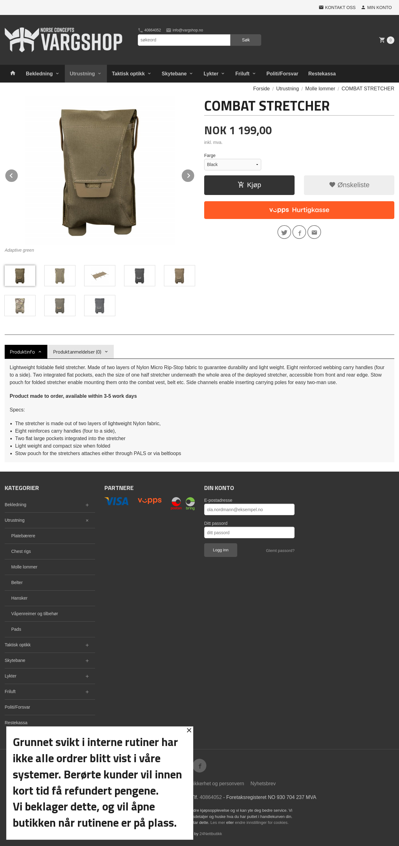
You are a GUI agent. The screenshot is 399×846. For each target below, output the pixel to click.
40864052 (149, 30)
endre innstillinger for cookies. (262, 822)
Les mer (218, 822)
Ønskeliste (349, 185)
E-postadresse (218, 500)
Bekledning (39, 73)
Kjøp (249, 185)
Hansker (19, 598)
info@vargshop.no (184, 30)
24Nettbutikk (211, 833)
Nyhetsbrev (263, 783)
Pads (16, 629)
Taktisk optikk (128, 73)
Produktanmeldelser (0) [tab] (77, 351)
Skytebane (174, 73)
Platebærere (23, 535)
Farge (210, 155)
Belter (17, 582)
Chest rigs (21, 551)
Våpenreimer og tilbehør (34, 613)
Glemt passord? (280, 550)
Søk (246, 39)
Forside (261, 88)
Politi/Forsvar (282, 73)
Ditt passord (216, 523)
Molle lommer (24, 566)
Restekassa (322, 73)
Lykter (211, 73)
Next (194, 174)
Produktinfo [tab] (22, 351)
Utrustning (82, 73)
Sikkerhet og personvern (217, 783)
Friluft (242, 73)
